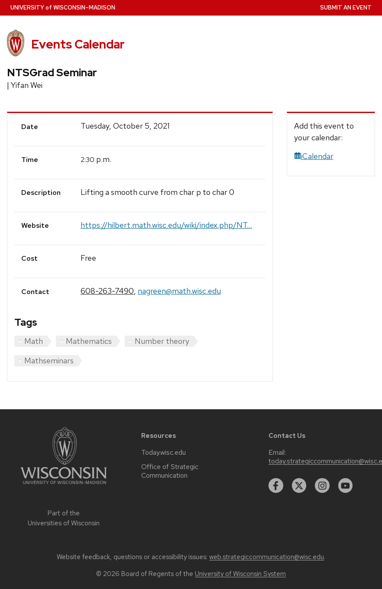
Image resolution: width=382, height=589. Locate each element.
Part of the (64, 518)
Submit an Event (346, 7)
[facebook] (276, 485)
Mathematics (89, 341)
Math (33, 341)
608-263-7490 (107, 291)
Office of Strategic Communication (169, 471)
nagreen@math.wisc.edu (179, 291)
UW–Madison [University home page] (62, 7)
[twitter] (299, 485)
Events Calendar (78, 44)
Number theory (162, 341)
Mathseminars (49, 361)
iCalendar (313, 156)
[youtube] (345, 485)
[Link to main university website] (63, 485)
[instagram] (322, 485)
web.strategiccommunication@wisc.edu (266, 557)
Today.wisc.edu (163, 452)
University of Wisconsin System (240, 574)
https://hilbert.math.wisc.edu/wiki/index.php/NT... (166, 225)
